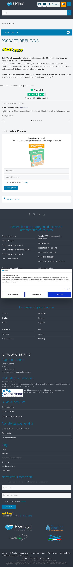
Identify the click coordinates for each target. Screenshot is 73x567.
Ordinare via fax (36, 412)
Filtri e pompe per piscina (12, 268)
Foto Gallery (6, 470)
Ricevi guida (11, 188)
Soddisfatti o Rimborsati (18, 378)
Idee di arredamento (8, 466)
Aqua (40, 329)
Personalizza (36, 294)
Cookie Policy (65, 553)
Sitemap (24, 556)
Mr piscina (42, 313)
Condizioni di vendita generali (23, 553)
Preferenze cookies (11, 556)
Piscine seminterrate (10, 259)
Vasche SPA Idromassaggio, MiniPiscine (49, 237)
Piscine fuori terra (9, 236)
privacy (26, 182)
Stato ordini (36, 433)
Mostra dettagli (64, 288)
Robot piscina (43, 243)
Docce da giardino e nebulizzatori (51, 261)
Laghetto (41, 322)
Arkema (41, 334)
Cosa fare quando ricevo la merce (36, 428)
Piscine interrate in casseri (12, 254)
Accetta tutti (60, 294)
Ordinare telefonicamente (36, 416)
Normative (5, 462)
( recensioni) (25, 516)
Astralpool (6, 329)
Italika (4, 322)
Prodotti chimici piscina (47, 248)
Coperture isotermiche (47, 252)
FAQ (48, 553)
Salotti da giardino (45, 268)
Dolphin (5, 318)
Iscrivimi (8, 507)
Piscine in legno (8, 241)
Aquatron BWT (7, 338)
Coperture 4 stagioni (46, 257)
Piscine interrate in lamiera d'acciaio (16, 250)
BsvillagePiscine (13, 199)
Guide (4, 449)
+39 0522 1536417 (16, 355)
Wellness (5, 454)
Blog (5, 445)
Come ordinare (36, 407)
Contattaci (41, 553)
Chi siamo (6, 553)
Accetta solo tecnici (13, 294)
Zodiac (4, 313)
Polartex (41, 318)
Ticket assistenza (36, 438)
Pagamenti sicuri (13, 360)
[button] (53, 4)
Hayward (5, 334)
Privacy (55, 553)
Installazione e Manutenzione (12, 458)
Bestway (41, 338)
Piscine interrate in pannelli (12, 245)
